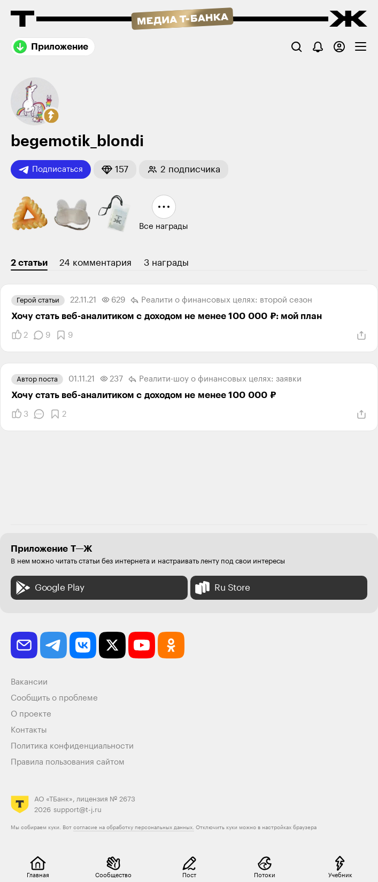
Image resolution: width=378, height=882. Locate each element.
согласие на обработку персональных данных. (133, 827)
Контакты (29, 730)
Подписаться (51, 169)
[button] (51, 115)
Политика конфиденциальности (72, 746)
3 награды (166, 262)
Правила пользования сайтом (68, 762)
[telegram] (53, 645)
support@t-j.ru (77, 809)
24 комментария (95, 262)
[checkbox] (360, 46)
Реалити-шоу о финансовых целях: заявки (215, 379)
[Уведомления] (318, 46)
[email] (24, 645)
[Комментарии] (41, 335)
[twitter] (112, 645)
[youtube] (141, 645)
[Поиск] (296, 46)
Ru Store (221, 587)
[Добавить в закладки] (64, 335)
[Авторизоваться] (339, 46)
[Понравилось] (19, 335)
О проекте (31, 714)
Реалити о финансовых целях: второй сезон (221, 300)
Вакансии (29, 682)
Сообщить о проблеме (54, 698)
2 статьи (29, 262)
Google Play (48, 587)
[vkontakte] (83, 645)
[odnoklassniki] (171, 645)
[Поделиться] (361, 335)
